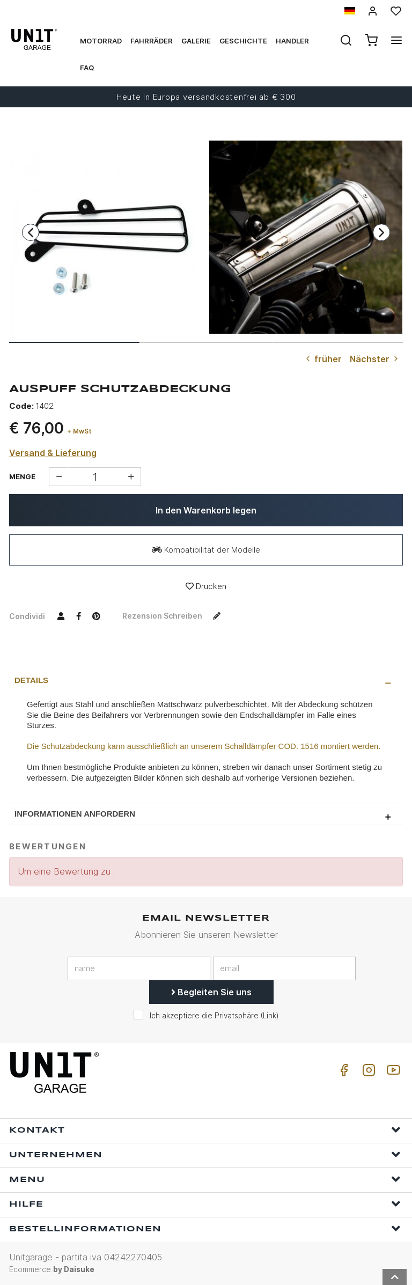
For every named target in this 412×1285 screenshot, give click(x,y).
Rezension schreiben (173, 615)
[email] (284, 968)
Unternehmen (205, 1154)
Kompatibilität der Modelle (206, 550)
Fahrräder (151, 40)
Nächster (375, 359)
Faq (87, 67)
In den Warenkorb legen (206, 510)
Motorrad (101, 40)
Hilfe (205, 1203)
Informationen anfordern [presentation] (74, 813)
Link (269, 1015)
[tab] (206, 680)
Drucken (206, 586)
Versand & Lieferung (53, 452)
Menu (205, 1179)
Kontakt (205, 1129)
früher (323, 359)
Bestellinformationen (205, 1228)
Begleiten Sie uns (211, 992)
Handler (292, 40)
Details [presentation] (31, 680)
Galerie (196, 40)
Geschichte (243, 40)
